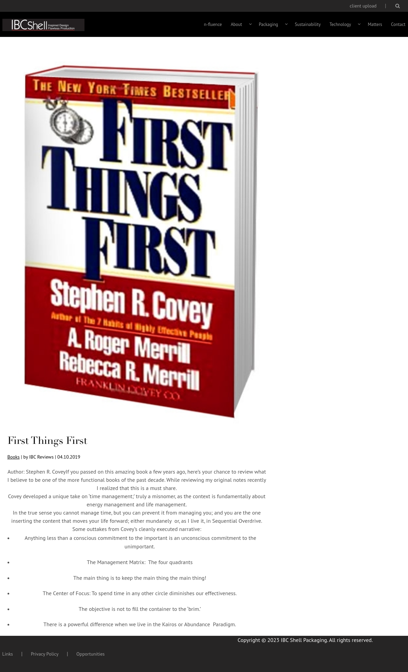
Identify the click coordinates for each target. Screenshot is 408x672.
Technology (340, 24)
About (236, 24)
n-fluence (213, 24)
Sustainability (308, 24)
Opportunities (90, 654)
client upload (363, 6)
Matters (375, 24)
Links (7, 654)
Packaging (268, 24)
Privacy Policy (44, 654)
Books (14, 457)
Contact (398, 24)
